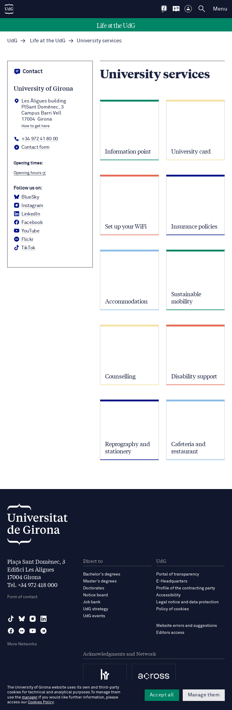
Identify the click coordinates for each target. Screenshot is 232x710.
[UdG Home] (9, 9)
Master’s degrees (100, 581)
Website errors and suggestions (186, 626)
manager (29, 697)
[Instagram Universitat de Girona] (28, 206)
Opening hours (30, 173)
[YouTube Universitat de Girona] (27, 231)
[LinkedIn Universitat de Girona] (27, 214)
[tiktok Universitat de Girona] (24, 248)
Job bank (92, 602)
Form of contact (22, 597)
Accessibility (168, 595)
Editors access (170, 633)
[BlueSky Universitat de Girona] (26, 197)
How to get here (35, 126)
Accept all (162, 694)
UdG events (94, 616)
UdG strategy (95, 609)
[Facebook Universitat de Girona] (28, 222)
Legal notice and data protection (187, 602)
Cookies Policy (40, 702)
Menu (220, 9)
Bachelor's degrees (101, 574)
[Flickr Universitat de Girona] (24, 239)
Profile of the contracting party (185, 588)
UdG (12, 41)
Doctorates (93, 588)
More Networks (22, 644)
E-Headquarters (171, 581)
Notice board (95, 595)
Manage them (204, 694)
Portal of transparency (177, 574)
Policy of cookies (172, 609)
